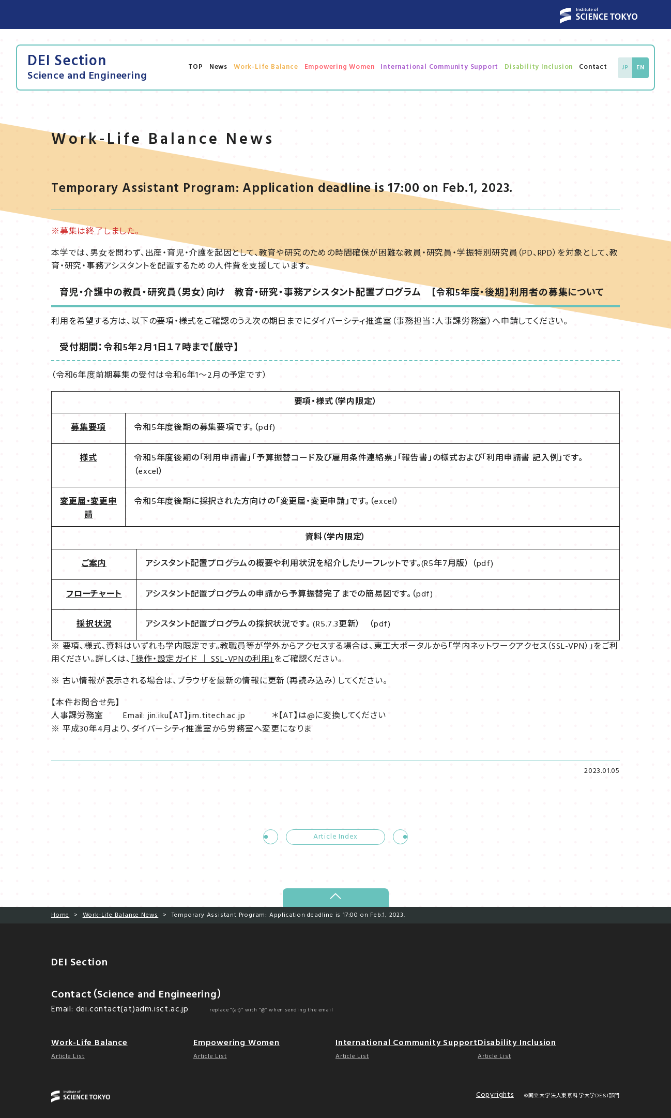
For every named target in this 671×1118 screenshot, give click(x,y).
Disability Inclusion (539, 67)
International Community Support (439, 67)
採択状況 (94, 624)
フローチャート (94, 594)
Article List (68, 1056)
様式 (88, 458)
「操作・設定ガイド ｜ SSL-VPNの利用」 (202, 659)
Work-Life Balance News (121, 915)
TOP (195, 67)
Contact (593, 67)
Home (60, 915)
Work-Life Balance (266, 67)
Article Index (335, 837)
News (218, 67)
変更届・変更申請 (88, 508)
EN (640, 68)
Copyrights (495, 1095)
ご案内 (94, 564)
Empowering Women (339, 67)
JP (625, 68)
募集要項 (88, 428)
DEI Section (87, 68)
